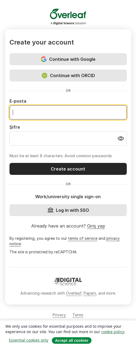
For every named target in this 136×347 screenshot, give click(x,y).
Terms (77, 315)
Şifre (15, 127)
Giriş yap (96, 226)
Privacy (59, 315)
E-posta (18, 101)
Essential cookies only (28, 340)
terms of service (82, 238)
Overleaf (73, 293)
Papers (90, 293)
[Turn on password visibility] (121, 138)
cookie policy (112, 331)
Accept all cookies (71, 340)
